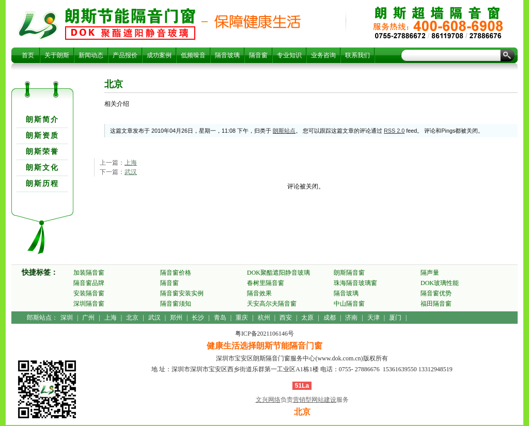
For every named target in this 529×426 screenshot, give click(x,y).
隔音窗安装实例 (182, 293)
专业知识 (289, 55)
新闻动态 (91, 55)
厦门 (395, 317)
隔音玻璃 (227, 55)
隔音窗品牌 (88, 283)
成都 (329, 317)
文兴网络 (268, 399)
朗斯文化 (42, 167)
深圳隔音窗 (88, 303)
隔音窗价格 (175, 272)
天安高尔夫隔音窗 (272, 303)
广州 (88, 317)
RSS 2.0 (394, 131)
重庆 (242, 317)
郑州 (176, 317)
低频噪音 (193, 55)
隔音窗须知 (175, 303)
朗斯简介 (42, 119)
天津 (373, 317)
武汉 (131, 172)
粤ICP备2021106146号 (264, 333)
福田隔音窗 (436, 303)
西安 (285, 317)
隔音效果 (259, 293)
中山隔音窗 (349, 303)
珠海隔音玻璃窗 (355, 283)
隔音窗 (258, 55)
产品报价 (125, 55)
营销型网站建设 (314, 399)
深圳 (66, 317)
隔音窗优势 (436, 293)
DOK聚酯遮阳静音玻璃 (278, 272)
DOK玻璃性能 (440, 283)
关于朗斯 (56, 55)
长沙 (198, 317)
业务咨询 (323, 55)
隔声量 (430, 272)
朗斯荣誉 (42, 151)
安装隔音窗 (88, 293)
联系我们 (357, 55)
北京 (130, 24)
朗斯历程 (42, 183)
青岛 (220, 317)
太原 (307, 317)
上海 (131, 162)
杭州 (264, 317)
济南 (351, 317)
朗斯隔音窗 (349, 272)
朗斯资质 (42, 135)
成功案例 (159, 55)
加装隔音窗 (88, 272)
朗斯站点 (284, 131)
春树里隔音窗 (265, 283)
